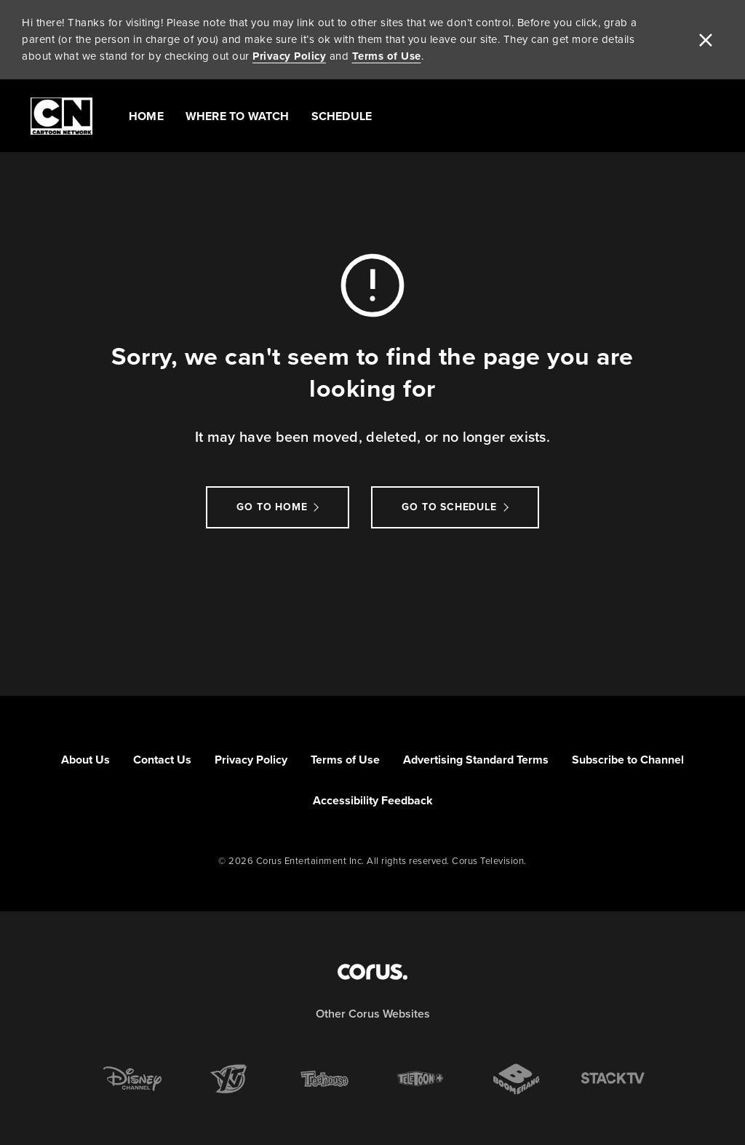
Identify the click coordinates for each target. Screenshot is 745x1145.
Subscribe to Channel (628, 759)
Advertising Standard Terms (476, 759)
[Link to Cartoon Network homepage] (61, 116)
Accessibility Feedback (373, 800)
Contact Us (162, 759)
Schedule (341, 116)
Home (146, 116)
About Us (85, 759)
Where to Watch (238, 116)
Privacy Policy (289, 56)
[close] (705, 40)
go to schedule (449, 507)
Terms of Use (386, 56)
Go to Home (271, 507)
